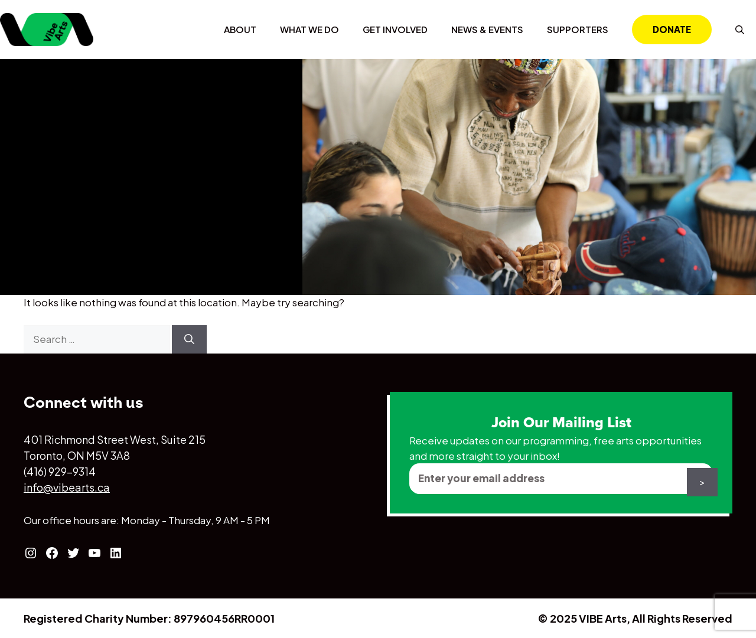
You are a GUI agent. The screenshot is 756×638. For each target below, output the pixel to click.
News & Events (487, 29)
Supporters (577, 29)
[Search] (189, 339)
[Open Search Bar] (740, 29)
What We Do (309, 29)
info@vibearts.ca (67, 487)
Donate (672, 29)
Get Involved (395, 29)
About (240, 29)
